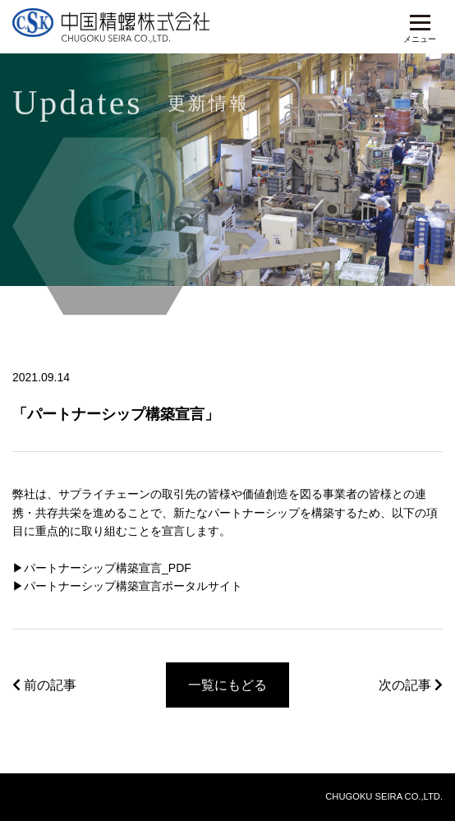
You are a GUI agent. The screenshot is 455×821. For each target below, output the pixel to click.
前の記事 (44, 685)
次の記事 (411, 685)
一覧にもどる (227, 685)
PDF (179, 567)
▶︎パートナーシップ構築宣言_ (90, 567)
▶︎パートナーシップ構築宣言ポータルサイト (127, 586)
